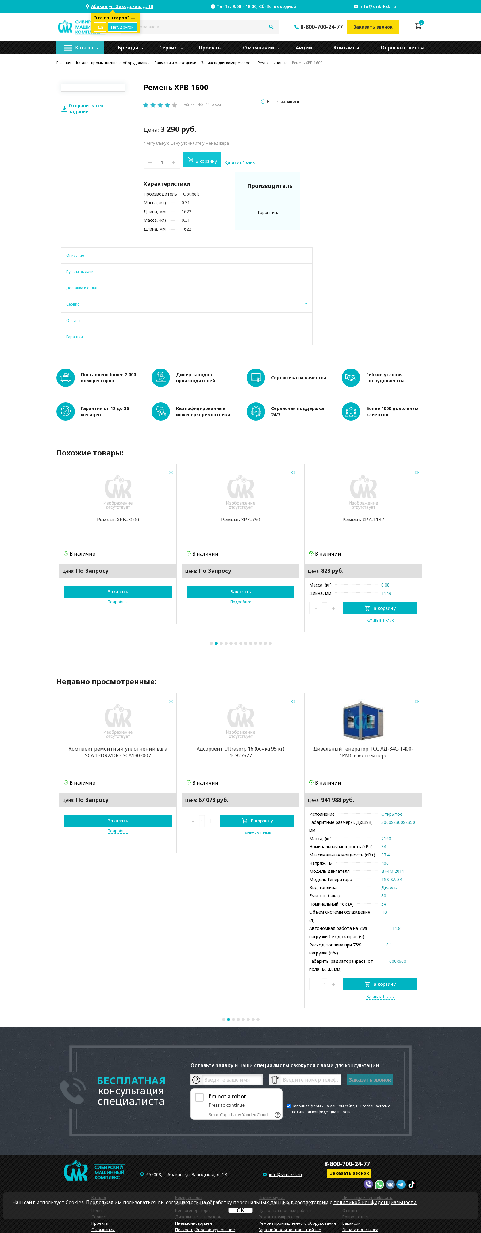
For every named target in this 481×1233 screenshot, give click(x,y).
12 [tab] (265, 590)
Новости (350, 1183)
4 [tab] (226, 590)
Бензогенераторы (192, 1158)
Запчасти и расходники (198, 1183)
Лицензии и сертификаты (367, 1145)
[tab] (77, 254)
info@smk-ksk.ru (378, 6)
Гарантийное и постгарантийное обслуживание (290, 1179)
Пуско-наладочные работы (285, 1158)
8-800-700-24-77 (321, 26)
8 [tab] (245, 590)
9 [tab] (250, 590)
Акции (304, 47)
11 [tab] (260, 590)
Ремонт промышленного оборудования (297, 1170)
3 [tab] (221, 590)
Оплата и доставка (360, 1177)
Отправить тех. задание (83, 109)
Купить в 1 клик (240, 162)
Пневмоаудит (272, 1145)
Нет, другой (122, 27)
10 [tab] (255, 590)
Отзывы (349, 1158)
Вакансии (351, 1170)
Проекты (210, 47)
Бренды (128, 47)
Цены (96, 1158)
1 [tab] (211, 590)
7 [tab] (240, 590)
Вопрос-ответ (355, 1164)
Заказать (118, 539)
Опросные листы (403, 47)
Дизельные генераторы (198, 1164)
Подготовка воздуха (195, 1151)
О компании (258, 47)
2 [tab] (216, 590)
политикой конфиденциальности (321, 1059)
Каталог (84, 47)
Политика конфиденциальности (374, 1190)
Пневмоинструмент (194, 1170)
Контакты (346, 47)
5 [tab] (231, 590)
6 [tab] (235, 590)
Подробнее (118, 549)
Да (100, 27)
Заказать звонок (373, 27)
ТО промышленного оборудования (293, 1151)
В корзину (202, 160)
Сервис (168, 47)
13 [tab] (270, 590)
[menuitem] (80, 47)
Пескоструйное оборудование (205, 1177)
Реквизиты (352, 1151)
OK (240, 1210)
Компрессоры (188, 1145)
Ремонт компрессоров (281, 1164)
